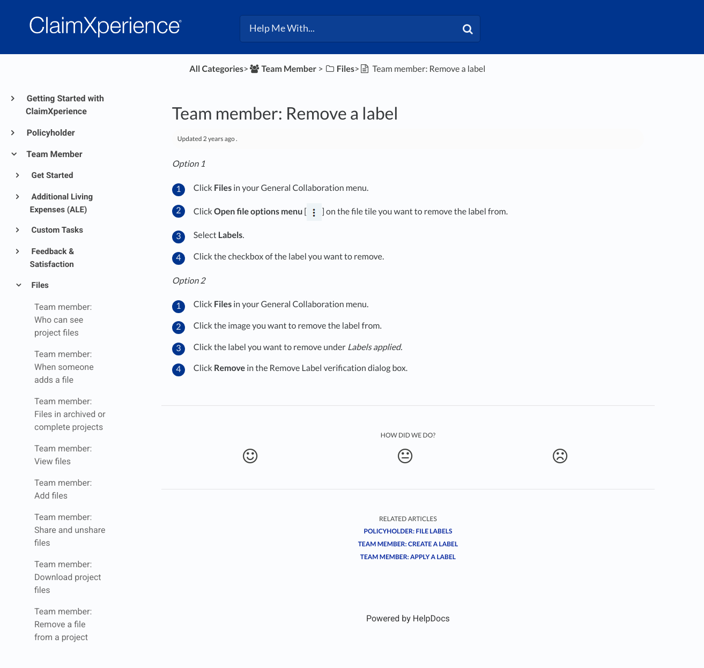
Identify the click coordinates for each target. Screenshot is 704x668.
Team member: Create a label (408, 544)
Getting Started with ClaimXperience (65, 104)
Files (39, 285)
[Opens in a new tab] (408, 618)
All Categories (216, 69)
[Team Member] (282, 69)
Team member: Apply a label (408, 557)
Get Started (51, 175)
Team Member (54, 154)
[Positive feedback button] (250, 456)
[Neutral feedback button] (405, 456)
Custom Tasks (56, 230)
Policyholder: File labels (408, 531)
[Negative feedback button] (560, 456)
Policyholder (50, 133)
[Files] (339, 69)
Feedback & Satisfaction (52, 258)
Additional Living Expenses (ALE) (61, 203)
